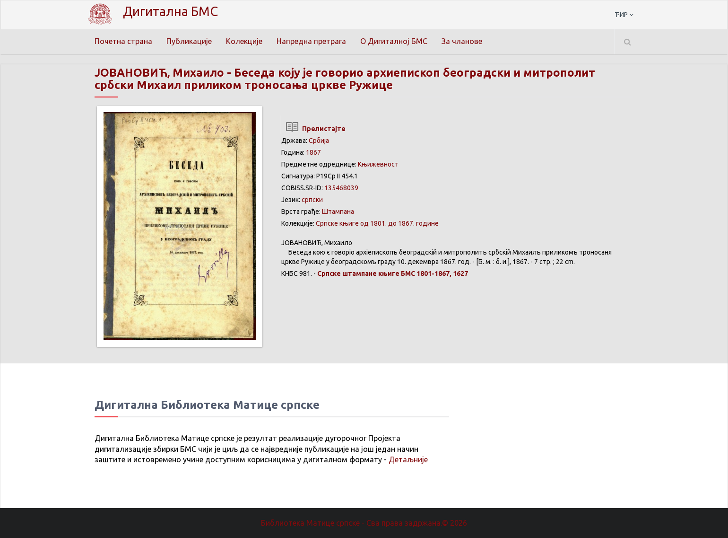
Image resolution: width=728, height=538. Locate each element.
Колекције (244, 41)
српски (312, 199)
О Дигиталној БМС (393, 41)
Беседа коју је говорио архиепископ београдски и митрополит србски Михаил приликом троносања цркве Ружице (345, 78)
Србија (319, 140)
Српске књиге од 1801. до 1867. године (377, 223)
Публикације (189, 41)
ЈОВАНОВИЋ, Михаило (159, 72)
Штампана (338, 211)
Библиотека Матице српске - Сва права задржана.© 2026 (364, 523)
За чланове (462, 41)
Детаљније (408, 459)
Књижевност (378, 164)
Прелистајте (313, 128)
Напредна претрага (311, 41)
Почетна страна (123, 41)
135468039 (341, 188)
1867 (313, 152)
